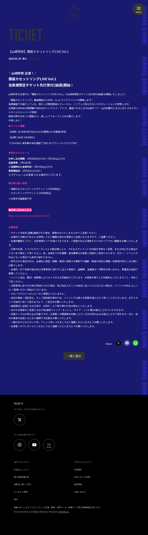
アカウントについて (82, 462)
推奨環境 (78, 484)
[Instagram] (19, 445)
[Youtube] (34, 445)
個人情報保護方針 (21, 476)
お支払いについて (21, 469)
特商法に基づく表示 (22, 484)
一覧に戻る (74, 356)
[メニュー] (139, 9)
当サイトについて (21, 462)
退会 (16, 499)
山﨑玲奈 (33, 58)
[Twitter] (19, 420)
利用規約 (78, 469)
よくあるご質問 (20, 491)
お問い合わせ (80, 491)
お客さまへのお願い (82, 476)
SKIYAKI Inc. (64, 511)
